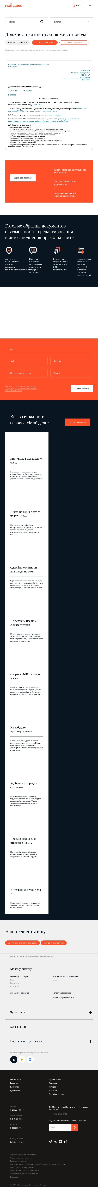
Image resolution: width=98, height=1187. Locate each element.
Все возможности (16, 983)
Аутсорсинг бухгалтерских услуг (22, 943)
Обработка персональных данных (23, 1153)
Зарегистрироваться (23, 178)
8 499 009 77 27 (16, 1108)
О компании (15, 1077)
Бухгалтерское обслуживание (65, 976)
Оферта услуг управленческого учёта (24, 1172)
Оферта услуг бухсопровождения (22, 1165)
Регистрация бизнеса (62, 992)
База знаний (18, 1024)
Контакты (14, 1085)
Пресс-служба (55, 1077)
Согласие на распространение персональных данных (21, 389)
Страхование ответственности (21, 1156)
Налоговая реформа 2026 (63, 996)
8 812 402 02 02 (16, 1117)
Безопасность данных (18, 1159)
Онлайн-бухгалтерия (19, 976)
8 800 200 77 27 (16, 1126)
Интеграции (14, 986)
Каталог (57, 22)
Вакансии (53, 1081)
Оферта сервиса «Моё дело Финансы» (24, 1168)
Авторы (52, 1085)
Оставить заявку (82, 388)
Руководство (15, 1088)
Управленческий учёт (19, 992)
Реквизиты (14, 1081)
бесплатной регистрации (58, 50)
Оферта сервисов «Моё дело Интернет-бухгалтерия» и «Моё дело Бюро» (38, 1162)
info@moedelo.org (18, 1140)
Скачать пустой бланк (44, 42)
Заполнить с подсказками (73, 42)
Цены (12, 980)
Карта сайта (14, 1175)
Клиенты (53, 1088)
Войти (78, 6)
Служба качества (56, 1092)
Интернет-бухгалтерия (54, 943)
